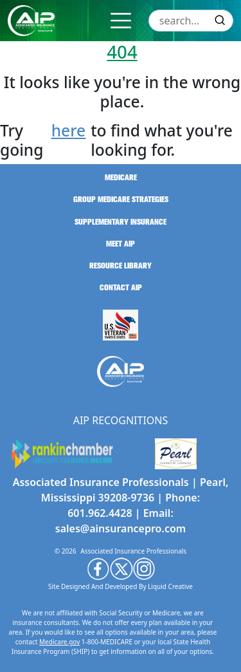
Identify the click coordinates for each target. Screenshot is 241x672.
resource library (120, 265)
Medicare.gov (59, 641)
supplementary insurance (120, 222)
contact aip (121, 287)
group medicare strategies (120, 199)
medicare (121, 177)
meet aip (120, 243)
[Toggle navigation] (121, 20)
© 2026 (65, 550)
